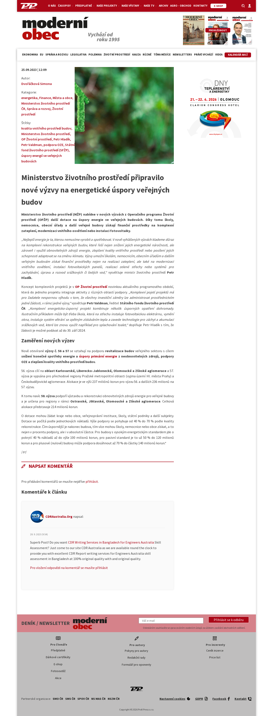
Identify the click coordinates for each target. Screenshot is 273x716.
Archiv (163, 5)
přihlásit (92, 481)
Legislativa (78, 54)
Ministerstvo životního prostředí (45, 134)
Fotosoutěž (58, 671)
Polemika (95, 54)
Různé (147, 54)
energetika (29, 98)
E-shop (58, 664)
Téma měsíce (162, 54)
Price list (214, 657)
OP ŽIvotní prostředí (36, 139)
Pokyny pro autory (136, 651)
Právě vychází (203, 54)
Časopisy (65, 5)
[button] (228, 620)
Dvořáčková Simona (36, 84)
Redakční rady (136, 657)
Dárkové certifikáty (58, 657)
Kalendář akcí (238, 55)
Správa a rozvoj (56, 54)
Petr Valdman (31, 145)
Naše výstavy (132, 5)
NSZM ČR (114, 699)
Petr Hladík (62, 139)
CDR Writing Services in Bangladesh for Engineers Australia (111, 542)
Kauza (136, 54)
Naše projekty (108, 5)
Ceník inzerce (215, 650)
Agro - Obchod (180, 5)
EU (41, 54)
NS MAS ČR (98, 699)
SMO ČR (58, 699)
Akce (58, 678)
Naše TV (150, 5)
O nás (52, 5)
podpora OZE (53, 145)
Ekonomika (30, 54)
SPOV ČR (83, 699)
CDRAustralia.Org (59, 516)
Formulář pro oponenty (136, 664)
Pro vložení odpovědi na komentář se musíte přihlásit (69, 568)
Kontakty (200, 5)
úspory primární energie (98, 356)
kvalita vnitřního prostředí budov (46, 128)
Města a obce (62, 98)
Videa (218, 54)
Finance (45, 98)
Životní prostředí (117, 54)
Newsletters (182, 54)
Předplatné (84, 5)
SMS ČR (70, 699)
